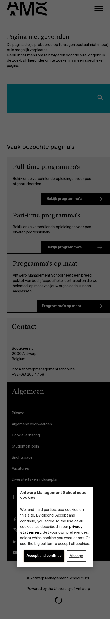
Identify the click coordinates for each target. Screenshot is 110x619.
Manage (76, 555)
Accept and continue (43, 555)
